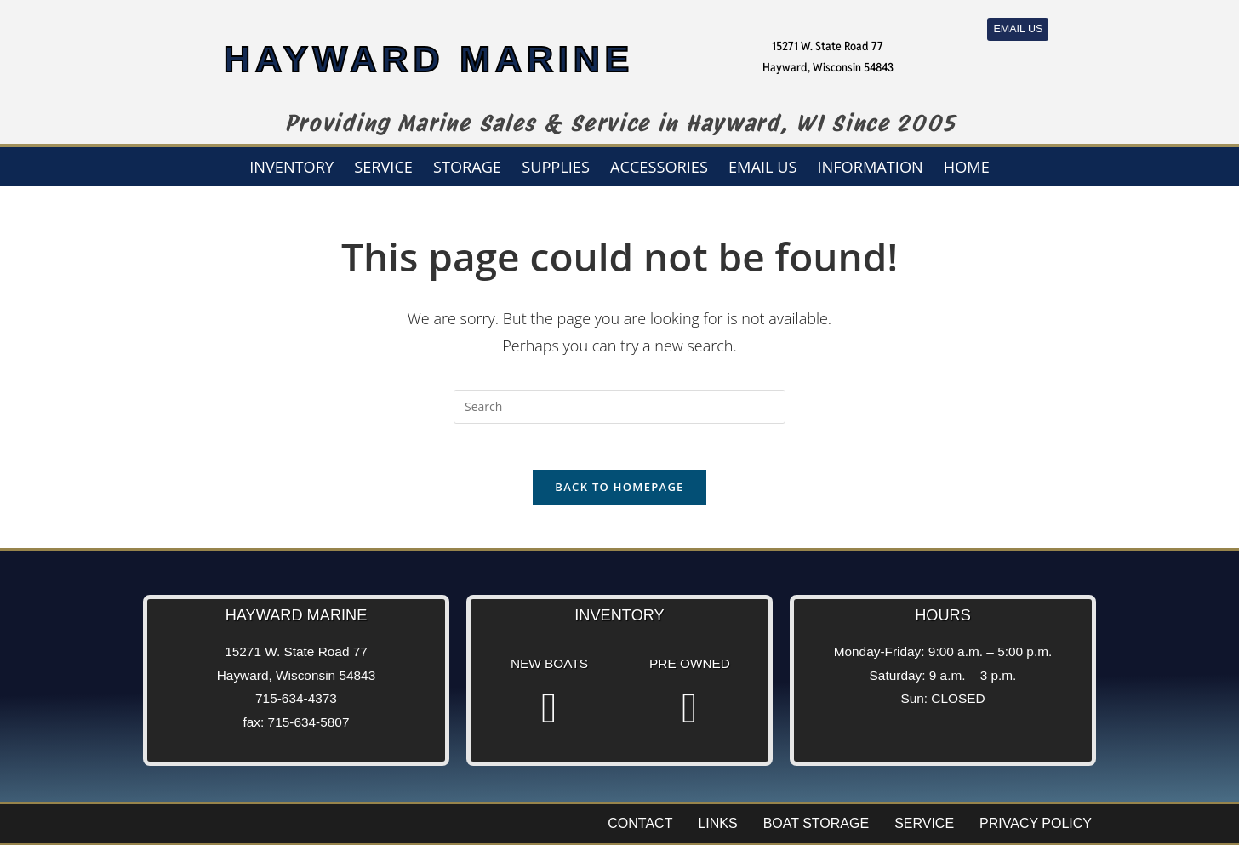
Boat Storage (816, 829)
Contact (640, 829)
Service (383, 167)
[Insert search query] (619, 407)
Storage (467, 167)
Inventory (291, 167)
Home (967, 167)
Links (717, 829)
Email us (762, 167)
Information (869, 167)
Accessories (659, 167)
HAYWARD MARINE (429, 56)
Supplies (556, 167)
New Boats (549, 669)
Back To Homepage (619, 492)
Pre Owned (689, 669)
